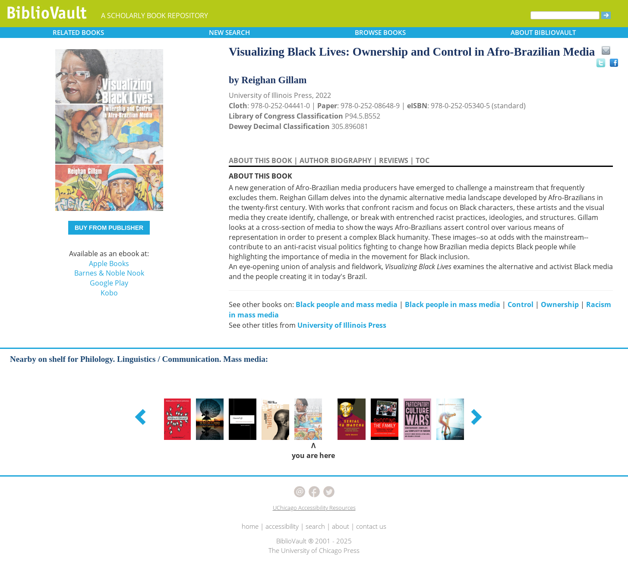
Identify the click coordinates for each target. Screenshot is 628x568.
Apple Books (109, 263)
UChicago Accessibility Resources (314, 508)
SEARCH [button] (229, 32)
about (340, 526)
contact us (371, 526)
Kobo (109, 293)
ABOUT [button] (543, 32)
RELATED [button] (78, 32)
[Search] (565, 15)
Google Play (109, 283)
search (315, 526)
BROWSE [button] (380, 32)
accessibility (282, 526)
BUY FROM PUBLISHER (109, 227)
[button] (141, 416)
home (250, 526)
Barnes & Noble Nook (109, 273)
